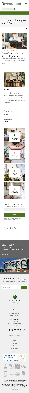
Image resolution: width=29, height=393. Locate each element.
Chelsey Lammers (18, 50)
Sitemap (14, 345)
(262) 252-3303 (14, 321)
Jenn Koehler (19, 92)
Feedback (14, 343)
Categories (14, 29)
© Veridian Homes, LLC (14, 335)
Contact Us (14, 338)
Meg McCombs (8, 93)
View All (6, 114)
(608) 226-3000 (14, 312)
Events (5, 117)
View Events (14, 233)
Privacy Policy (14, 348)
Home (3, 16)
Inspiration (4, 50)
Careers (14, 340)
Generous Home (8, 119)
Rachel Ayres (17, 93)
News (5, 124)
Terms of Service (14, 351)
